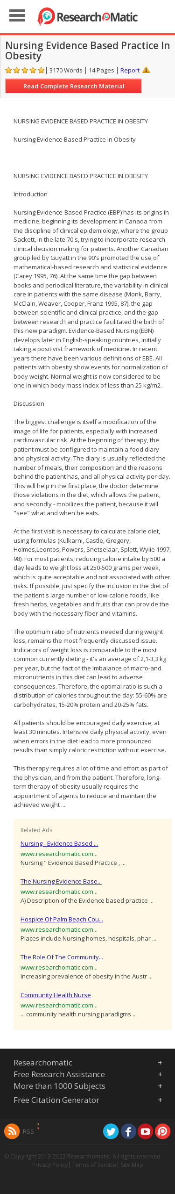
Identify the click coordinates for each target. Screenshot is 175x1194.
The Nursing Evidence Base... (61, 881)
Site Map (132, 1165)
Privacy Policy (50, 1165)
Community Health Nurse (56, 995)
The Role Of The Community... (62, 957)
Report (130, 70)
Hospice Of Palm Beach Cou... (62, 919)
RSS (28, 1131)
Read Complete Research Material (74, 86)
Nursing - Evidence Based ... (59, 843)
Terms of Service (94, 1165)
